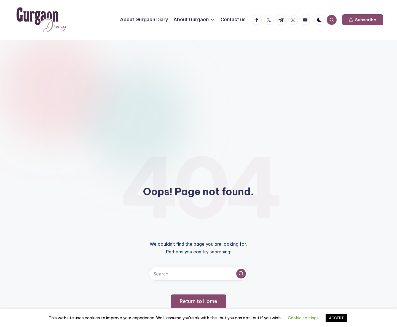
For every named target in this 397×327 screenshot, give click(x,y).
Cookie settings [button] (303, 317)
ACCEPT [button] (336, 318)
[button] (362, 19)
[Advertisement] (198, 81)
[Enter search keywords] (198, 274)
